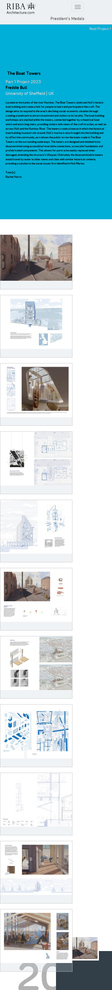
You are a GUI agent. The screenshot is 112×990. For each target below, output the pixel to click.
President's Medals (67, 18)
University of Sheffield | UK (30, 93)
